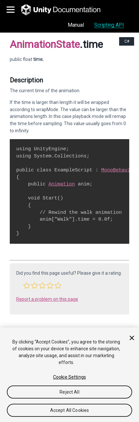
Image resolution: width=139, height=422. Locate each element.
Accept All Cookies (69, 410)
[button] (27, 285)
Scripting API (109, 25)
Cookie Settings (69, 377)
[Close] (132, 338)
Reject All (69, 392)
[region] (69, 374)
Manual (76, 25)
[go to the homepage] (65, 9)
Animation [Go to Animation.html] (62, 184)
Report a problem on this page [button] (47, 299)
